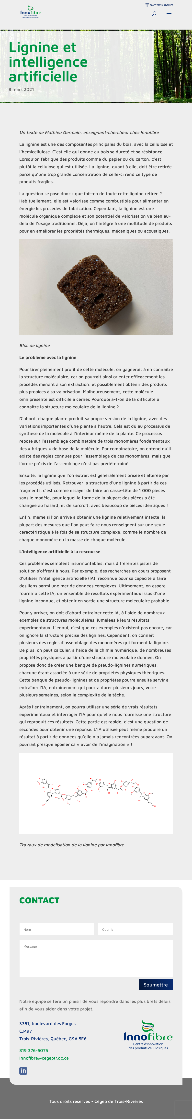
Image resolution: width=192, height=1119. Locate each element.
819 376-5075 (33, 1050)
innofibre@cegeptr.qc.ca (44, 1058)
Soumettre (156, 984)
